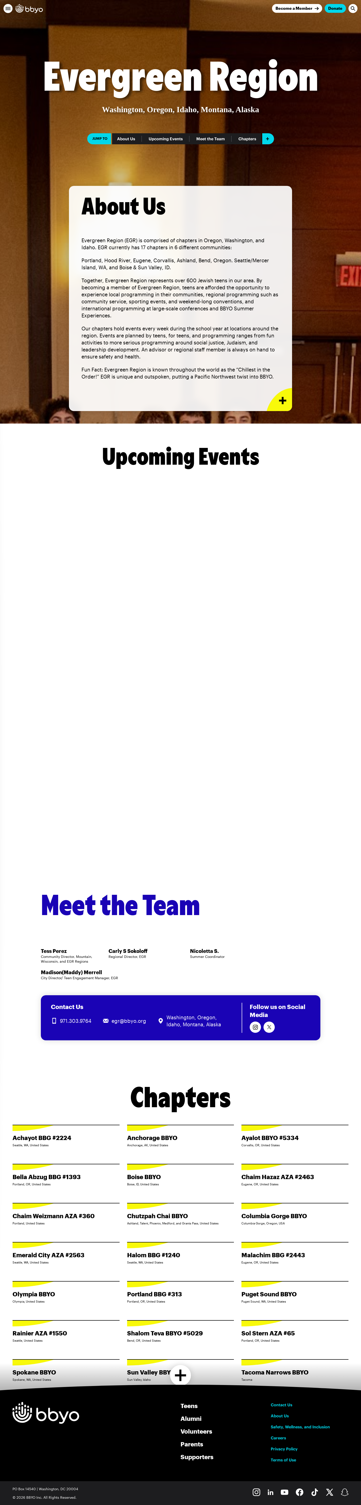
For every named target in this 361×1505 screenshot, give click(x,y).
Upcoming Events (166, 138)
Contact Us (281, 1404)
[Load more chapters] (180, 1375)
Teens (189, 1405)
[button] (8, 8)
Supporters (196, 1456)
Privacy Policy (284, 1448)
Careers (278, 1437)
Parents (191, 1444)
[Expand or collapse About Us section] (279, 399)
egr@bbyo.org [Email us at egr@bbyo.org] (129, 1021)
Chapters (247, 138)
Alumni (191, 1418)
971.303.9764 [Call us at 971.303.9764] (75, 1021)
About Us (126, 138)
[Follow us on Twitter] (269, 1027)
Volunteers (196, 1431)
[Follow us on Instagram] (255, 1027)
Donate (335, 8)
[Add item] (268, 138)
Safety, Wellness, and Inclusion (300, 1426)
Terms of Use (283, 1459)
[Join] (297, 8)
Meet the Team (210, 138)
